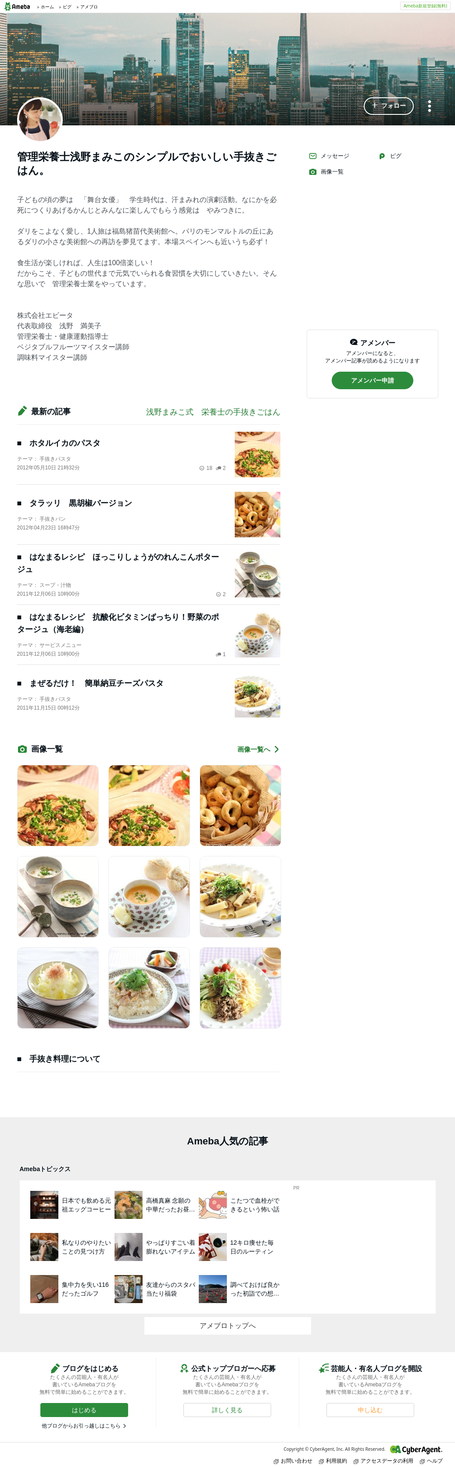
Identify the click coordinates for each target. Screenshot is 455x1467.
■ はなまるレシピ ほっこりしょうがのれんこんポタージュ (118, 563)
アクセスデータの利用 (383, 1460)
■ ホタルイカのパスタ (59, 443)
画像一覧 (326, 171)
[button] (389, 106)
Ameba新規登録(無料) (425, 6)
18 (205, 468)
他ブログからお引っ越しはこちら (81, 1426)
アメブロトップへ (228, 1325)
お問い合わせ (293, 1460)
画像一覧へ (258, 749)
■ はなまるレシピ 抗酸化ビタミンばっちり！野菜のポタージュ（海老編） (118, 623)
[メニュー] (429, 106)
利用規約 (333, 1460)
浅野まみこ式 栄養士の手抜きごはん (213, 412)
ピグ (389, 156)
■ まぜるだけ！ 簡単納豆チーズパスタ (90, 683)
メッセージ (328, 156)
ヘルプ (431, 1460)
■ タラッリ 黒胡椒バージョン (75, 503)
